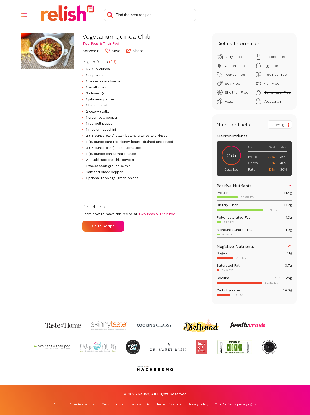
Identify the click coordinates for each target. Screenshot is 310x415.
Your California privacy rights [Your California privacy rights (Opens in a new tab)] (235, 404)
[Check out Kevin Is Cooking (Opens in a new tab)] (234, 347)
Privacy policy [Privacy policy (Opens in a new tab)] (198, 404)
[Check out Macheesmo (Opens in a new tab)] (155, 369)
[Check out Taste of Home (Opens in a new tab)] (63, 325)
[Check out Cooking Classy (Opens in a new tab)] (155, 325)
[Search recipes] (150, 15)
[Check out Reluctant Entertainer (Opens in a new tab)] (269, 347)
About (58, 404)
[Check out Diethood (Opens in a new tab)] (201, 325)
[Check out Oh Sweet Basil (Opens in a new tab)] (168, 347)
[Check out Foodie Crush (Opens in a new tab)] (247, 325)
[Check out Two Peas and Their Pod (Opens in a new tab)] (52, 347)
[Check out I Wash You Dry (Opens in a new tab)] (98, 347)
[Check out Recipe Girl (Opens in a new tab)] (133, 347)
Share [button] (134, 50)
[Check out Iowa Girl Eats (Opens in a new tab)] (201, 347)
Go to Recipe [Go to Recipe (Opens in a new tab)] (103, 226)
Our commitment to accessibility (126, 404)
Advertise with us (82, 404)
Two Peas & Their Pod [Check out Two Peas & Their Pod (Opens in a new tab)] (100, 43)
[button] (24, 15)
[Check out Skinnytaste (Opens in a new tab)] (109, 325)
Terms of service (169, 404)
